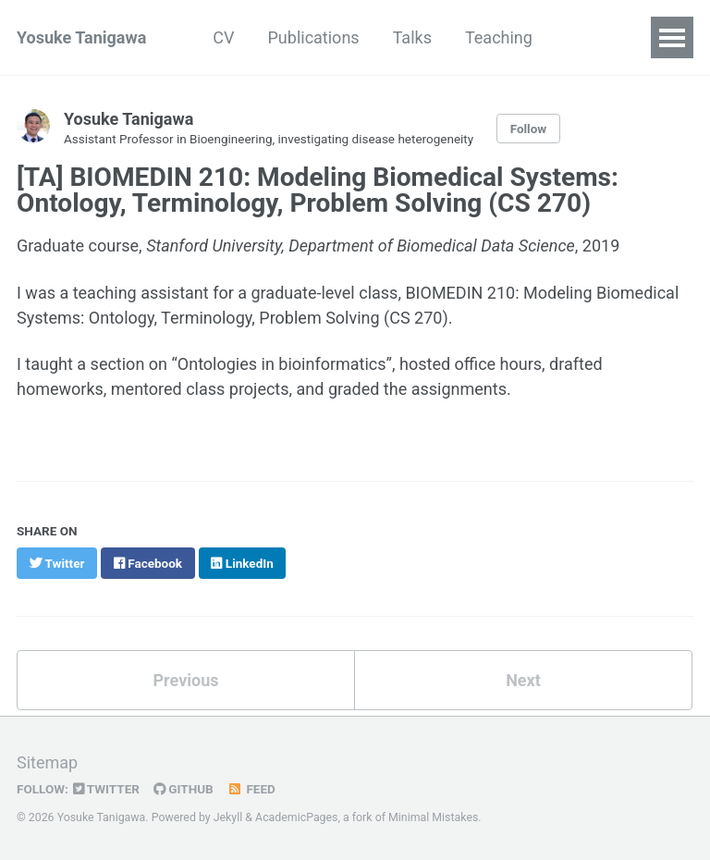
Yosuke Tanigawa (81, 37)
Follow (528, 128)
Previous (186, 680)
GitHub (183, 788)
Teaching (498, 37)
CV (223, 37)
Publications (314, 37)
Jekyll (228, 817)
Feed (251, 788)
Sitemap (47, 762)
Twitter (106, 788)
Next (523, 680)
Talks (412, 37)
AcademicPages (296, 817)
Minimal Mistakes (433, 817)
